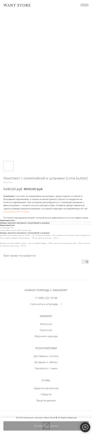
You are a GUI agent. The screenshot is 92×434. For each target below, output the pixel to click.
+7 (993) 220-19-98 (46, 298)
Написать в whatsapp (44, 304)
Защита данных (46, 400)
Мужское (46, 330)
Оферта (46, 394)
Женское (46, 324)
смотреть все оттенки (16, 211)
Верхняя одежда (46, 336)
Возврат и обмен (46, 362)
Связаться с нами (46, 368)
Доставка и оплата (46, 356)
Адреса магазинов (46, 388)
